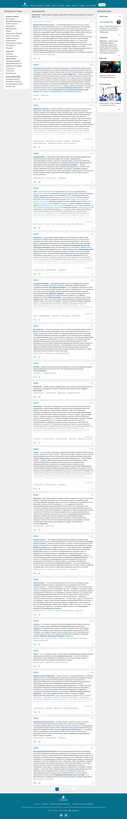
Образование (11, 59)
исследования (69, 191)
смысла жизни (43, 201)
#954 (92, 280)
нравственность (38, 193)
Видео (68, 5)
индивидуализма (60, 197)
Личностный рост (39, 583)
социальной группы (39, 213)
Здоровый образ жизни (14, 21)
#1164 (92, 234)
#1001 (92, 650)
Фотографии (91, 5)
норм (74, 211)
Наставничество (11, 56)
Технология (10, 71)
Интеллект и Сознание (13, 81)
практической (56, 213)
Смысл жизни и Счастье (14, 43)
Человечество (11, 73)
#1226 (92, 188)
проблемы (74, 205)
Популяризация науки (13, 61)
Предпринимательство (14, 63)
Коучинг (46, 474)
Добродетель (69, 636)
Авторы (61, 5)
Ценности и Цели (38, 224)
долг (89, 207)
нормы (69, 195)
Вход (102, 4)
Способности (10, 45)
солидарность (63, 203)
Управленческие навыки (14, 66)
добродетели (41, 207)
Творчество (10, 68)
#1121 (92, 579)
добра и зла (76, 199)
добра (91, 205)
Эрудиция (9, 48)
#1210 (92, 449)
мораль (47, 193)
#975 (92, 718)
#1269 (92, 21)
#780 (92, 326)
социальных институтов (47, 205)
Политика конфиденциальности (60, 804)
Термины (82, 5)
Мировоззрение (11, 28)
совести (68, 199)
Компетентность (12, 24)
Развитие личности (12, 38)
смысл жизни (58, 207)
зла (35, 207)
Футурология (10, 86)
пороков (50, 207)
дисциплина (52, 191)
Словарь (47, 5)
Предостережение (12, 36)
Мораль (8, 31)
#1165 (92, 153)
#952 (92, 748)
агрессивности (72, 197)
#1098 (92, 383)
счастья (62, 209)
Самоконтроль (11, 41)
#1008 (92, 620)
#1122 (92, 536)
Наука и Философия (69, 143)
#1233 (92, 403)
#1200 (92, 64)
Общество (67, 141)
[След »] (74, 789)
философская (43, 191)
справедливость (47, 203)
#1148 (92, 105)
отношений (60, 205)
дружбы (36, 201)
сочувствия (84, 199)
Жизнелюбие (10, 26)
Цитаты (54, 5)
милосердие (37, 203)
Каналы (74, 5)
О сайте (36, 804)
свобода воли (82, 207)
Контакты (45, 804)
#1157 (92, 363)
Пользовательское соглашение (83, 804)
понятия (88, 201)
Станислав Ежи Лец (106, 22)
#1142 (92, 495)
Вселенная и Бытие (12, 79)
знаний (86, 215)
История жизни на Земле (14, 84)
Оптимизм (9, 54)
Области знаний (37, 5)
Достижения (10, 19)
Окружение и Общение (14, 33)
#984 (92, 672)
